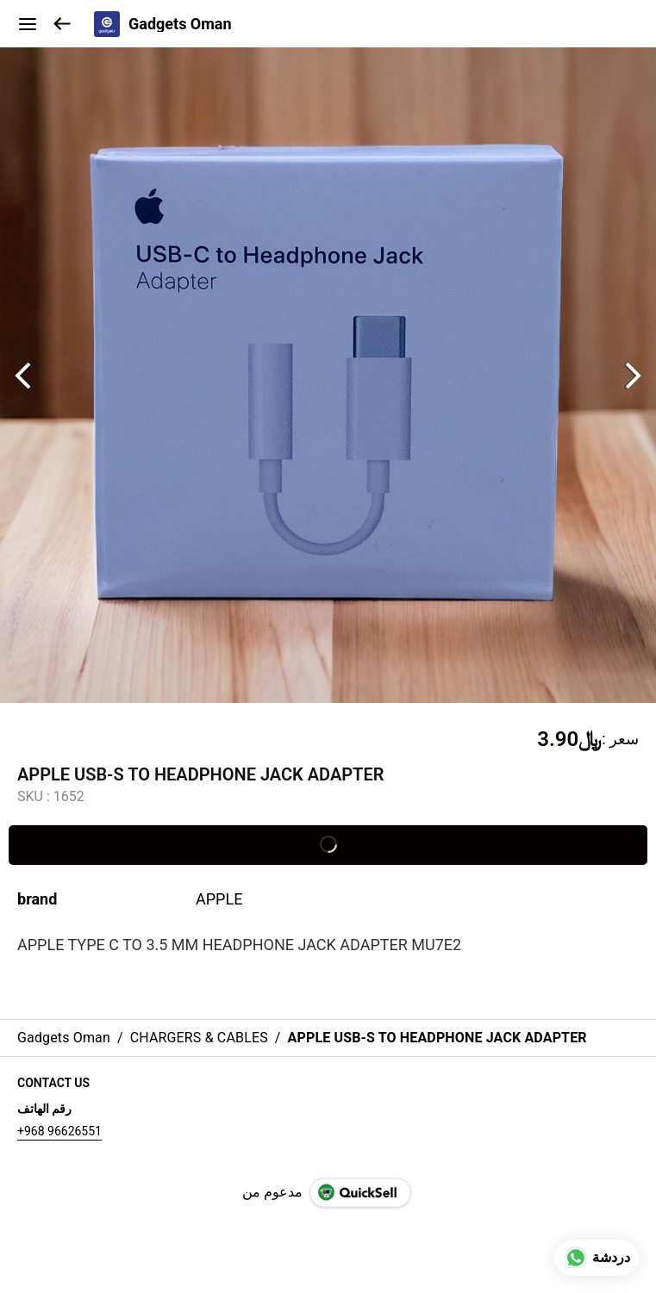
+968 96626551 (59, 1131)
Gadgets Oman (180, 24)
